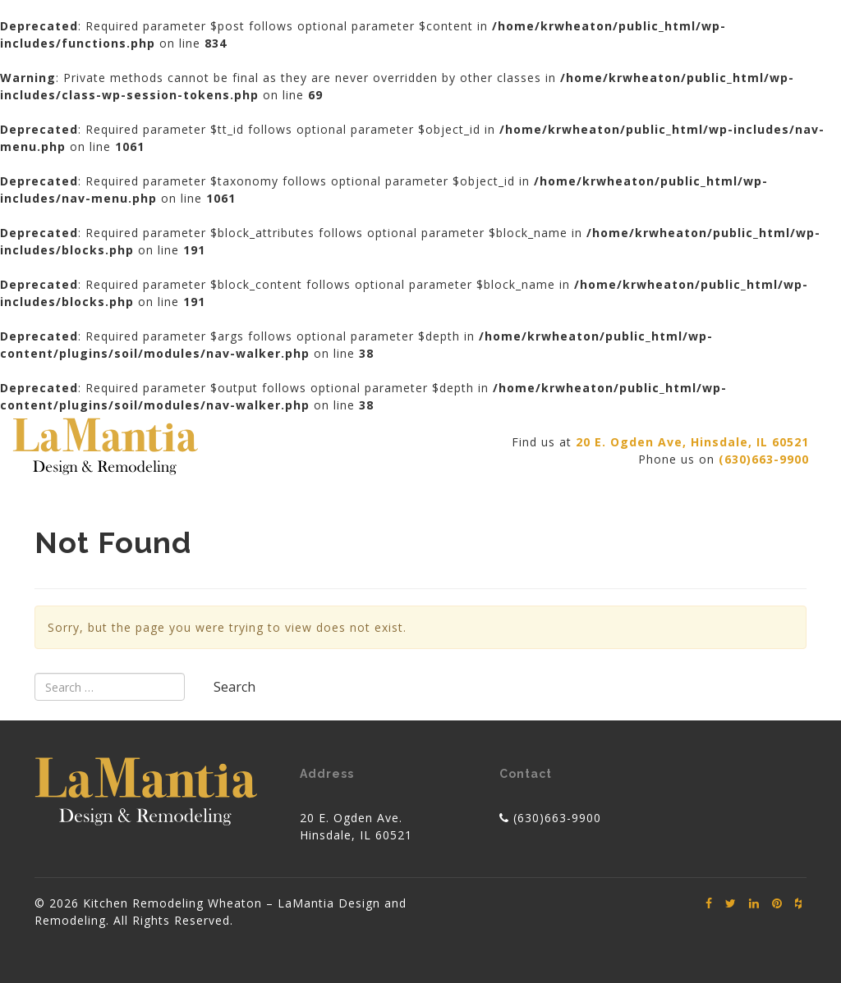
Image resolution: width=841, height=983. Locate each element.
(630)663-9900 (557, 817)
